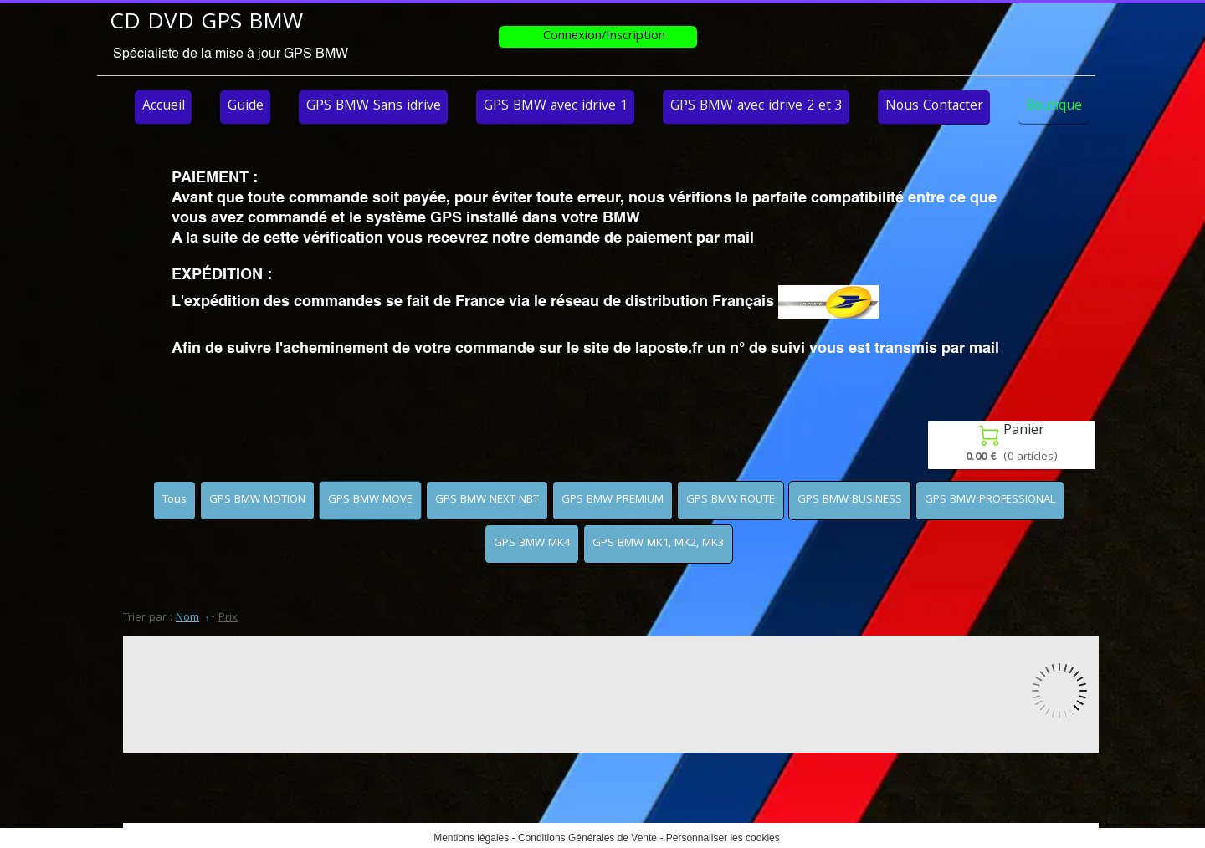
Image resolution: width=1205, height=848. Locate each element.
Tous (174, 500)
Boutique (1054, 106)
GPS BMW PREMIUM (612, 500)
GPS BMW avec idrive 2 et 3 (756, 106)
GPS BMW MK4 (532, 543)
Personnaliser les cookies (723, 838)
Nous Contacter (934, 106)
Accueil (163, 106)
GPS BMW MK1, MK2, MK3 (658, 543)
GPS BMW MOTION (257, 500)
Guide (246, 106)
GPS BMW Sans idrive (373, 106)
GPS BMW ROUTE (730, 500)
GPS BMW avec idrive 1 (556, 106)
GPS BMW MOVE (370, 500)
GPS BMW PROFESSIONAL (990, 500)
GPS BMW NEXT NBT (487, 500)
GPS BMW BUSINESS (849, 500)
